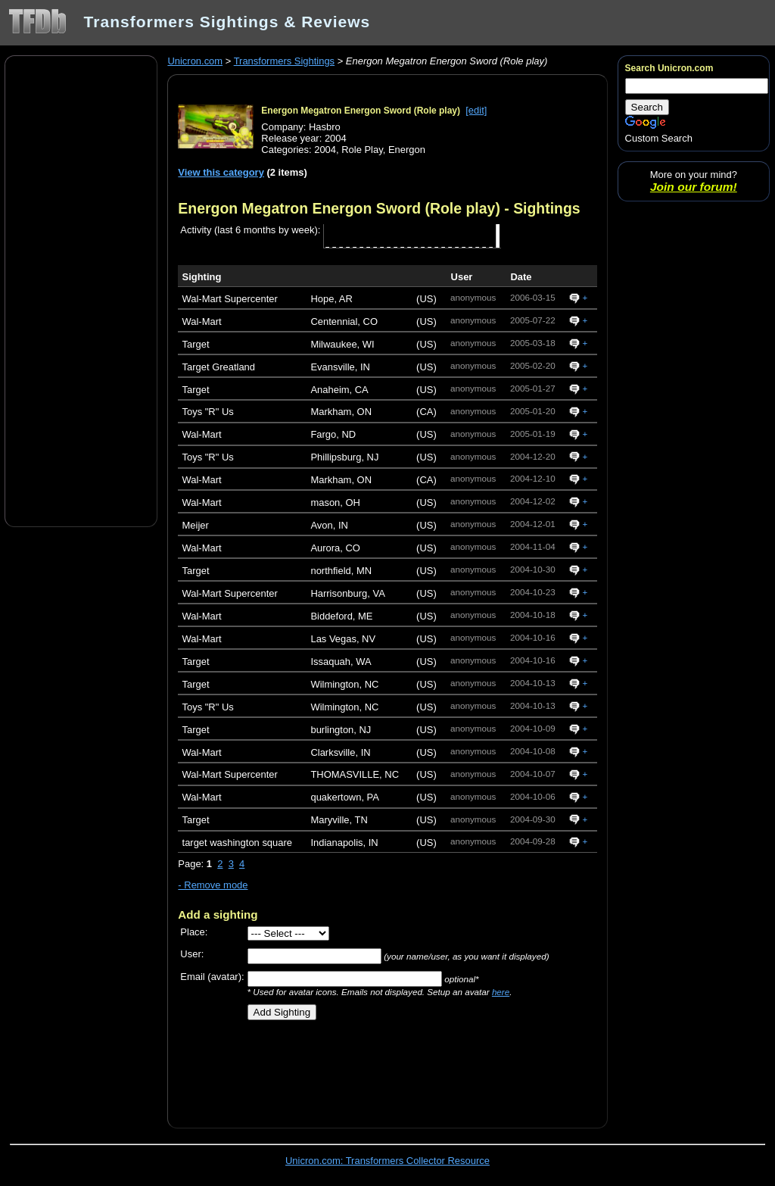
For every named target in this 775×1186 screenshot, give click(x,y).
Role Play (361, 149)
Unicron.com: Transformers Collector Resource (387, 1160)
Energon (406, 149)
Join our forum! (693, 186)
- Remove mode (212, 885)
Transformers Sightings (284, 61)
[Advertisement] (81, 290)
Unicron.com (195, 61)
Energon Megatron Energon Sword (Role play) (360, 110)
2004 (325, 149)
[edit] (476, 110)
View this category (221, 172)
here (500, 992)
